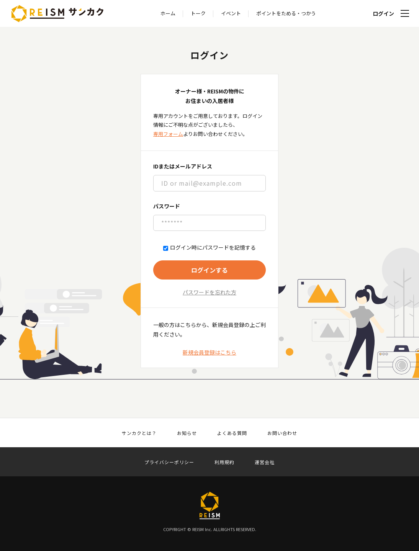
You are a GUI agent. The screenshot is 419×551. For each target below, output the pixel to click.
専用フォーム (168, 133)
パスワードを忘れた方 (209, 292)
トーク (198, 13)
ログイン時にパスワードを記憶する (209, 247)
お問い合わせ (282, 433)
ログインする (209, 270)
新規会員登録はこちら (209, 352)
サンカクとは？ (139, 433)
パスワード (166, 206)
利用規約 (224, 462)
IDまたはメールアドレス (182, 166)
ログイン (383, 13)
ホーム (167, 13)
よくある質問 (232, 433)
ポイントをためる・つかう (286, 13)
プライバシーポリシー (169, 462)
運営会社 (265, 462)
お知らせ (187, 433)
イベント (231, 13)
